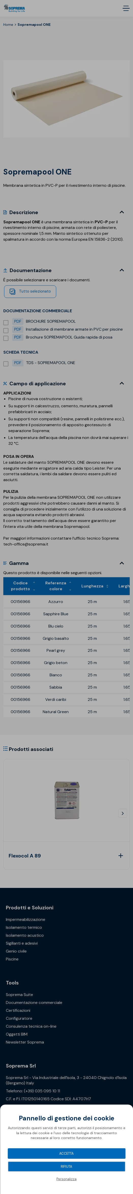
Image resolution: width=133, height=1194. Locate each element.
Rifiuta (66, 1166)
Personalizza (66, 1179)
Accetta (66, 1153)
